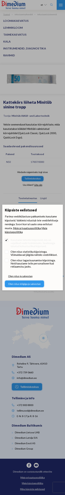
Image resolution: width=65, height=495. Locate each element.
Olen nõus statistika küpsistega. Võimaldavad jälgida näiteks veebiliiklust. (34, 253)
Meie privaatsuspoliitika (27, 228)
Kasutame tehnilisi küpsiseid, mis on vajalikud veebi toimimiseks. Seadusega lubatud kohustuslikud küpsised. (33, 243)
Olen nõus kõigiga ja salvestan (24, 283)
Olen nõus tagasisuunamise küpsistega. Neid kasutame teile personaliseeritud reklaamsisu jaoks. (33, 263)
